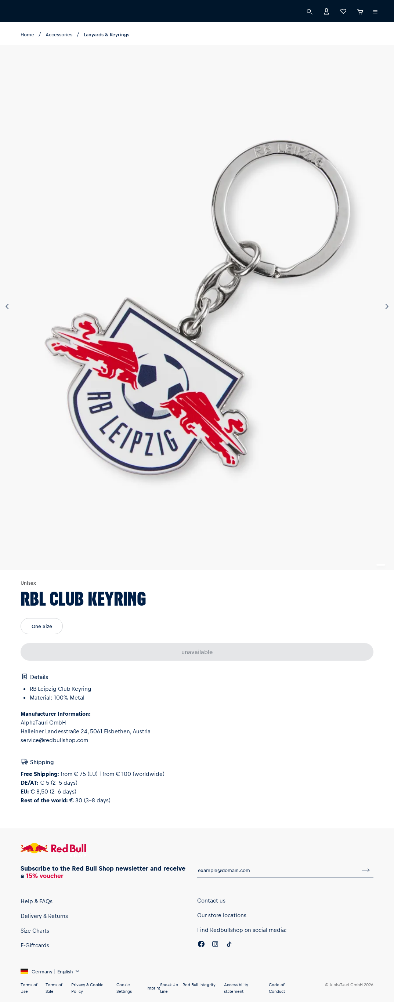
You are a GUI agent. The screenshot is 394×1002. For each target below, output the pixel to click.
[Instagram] (215, 945)
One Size (42, 626)
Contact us (211, 900)
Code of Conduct (277, 988)
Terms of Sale (54, 988)
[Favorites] (343, 11)
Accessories (59, 34)
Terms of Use (29, 988)
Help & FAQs (37, 901)
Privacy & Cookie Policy (87, 988)
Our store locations (221, 915)
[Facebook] (201, 945)
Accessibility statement (236, 988)
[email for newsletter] (277, 870)
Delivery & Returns (44, 915)
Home (27, 34)
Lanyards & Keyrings (106, 34)
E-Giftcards (35, 945)
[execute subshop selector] (375, 11)
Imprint (153, 988)
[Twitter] (229, 945)
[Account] (326, 11)
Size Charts (35, 930)
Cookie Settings (124, 988)
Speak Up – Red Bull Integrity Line (188, 988)
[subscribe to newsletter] (365, 870)
